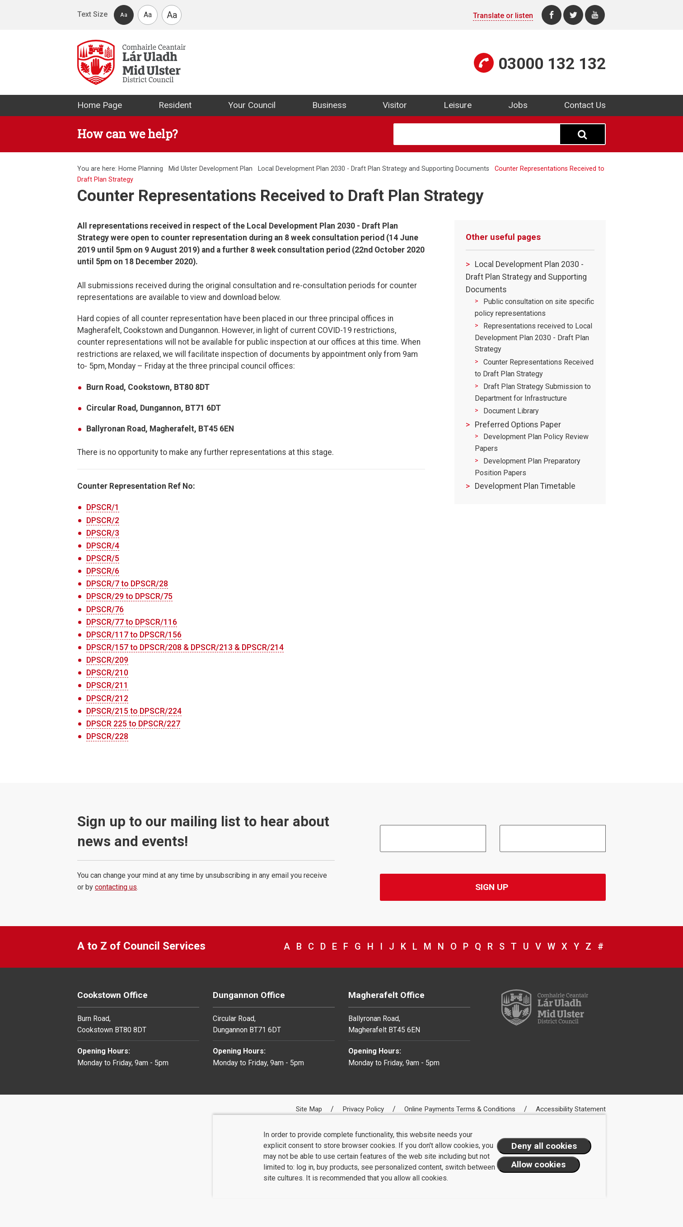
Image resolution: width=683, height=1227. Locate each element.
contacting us (116, 887)
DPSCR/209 (107, 660)
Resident (175, 105)
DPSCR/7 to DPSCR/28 (127, 583)
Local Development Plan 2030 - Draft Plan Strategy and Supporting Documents (373, 169)
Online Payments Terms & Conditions (460, 1109)
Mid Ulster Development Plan (210, 169)
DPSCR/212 (107, 698)
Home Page (99, 105)
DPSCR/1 (102, 507)
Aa (123, 14)
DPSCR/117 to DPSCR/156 (134, 634)
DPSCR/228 (107, 736)
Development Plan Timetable (525, 486)
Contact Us (585, 105)
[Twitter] (573, 15)
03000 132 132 (552, 63)
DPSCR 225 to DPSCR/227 (133, 723)
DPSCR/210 (107, 672)
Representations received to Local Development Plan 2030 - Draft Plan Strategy (533, 337)
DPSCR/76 (105, 609)
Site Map (310, 1109)
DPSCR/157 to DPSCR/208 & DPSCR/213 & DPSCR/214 (185, 647)
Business (329, 105)
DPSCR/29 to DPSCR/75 (129, 596)
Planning (150, 169)
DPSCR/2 (102, 520)
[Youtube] (595, 15)
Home (127, 169)
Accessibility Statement (571, 1109)
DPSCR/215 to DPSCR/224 (134, 711)
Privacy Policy (364, 1109)
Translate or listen (503, 15)
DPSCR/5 (102, 558)
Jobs (518, 105)
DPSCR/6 (102, 571)
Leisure (458, 105)
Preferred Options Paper (518, 424)
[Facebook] (551, 15)
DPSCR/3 (102, 533)
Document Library (511, 411)
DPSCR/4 (102, 545)
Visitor (395, 105)
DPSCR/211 (107, 685)
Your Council (252, 105)
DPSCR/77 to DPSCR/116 (131, 622)
